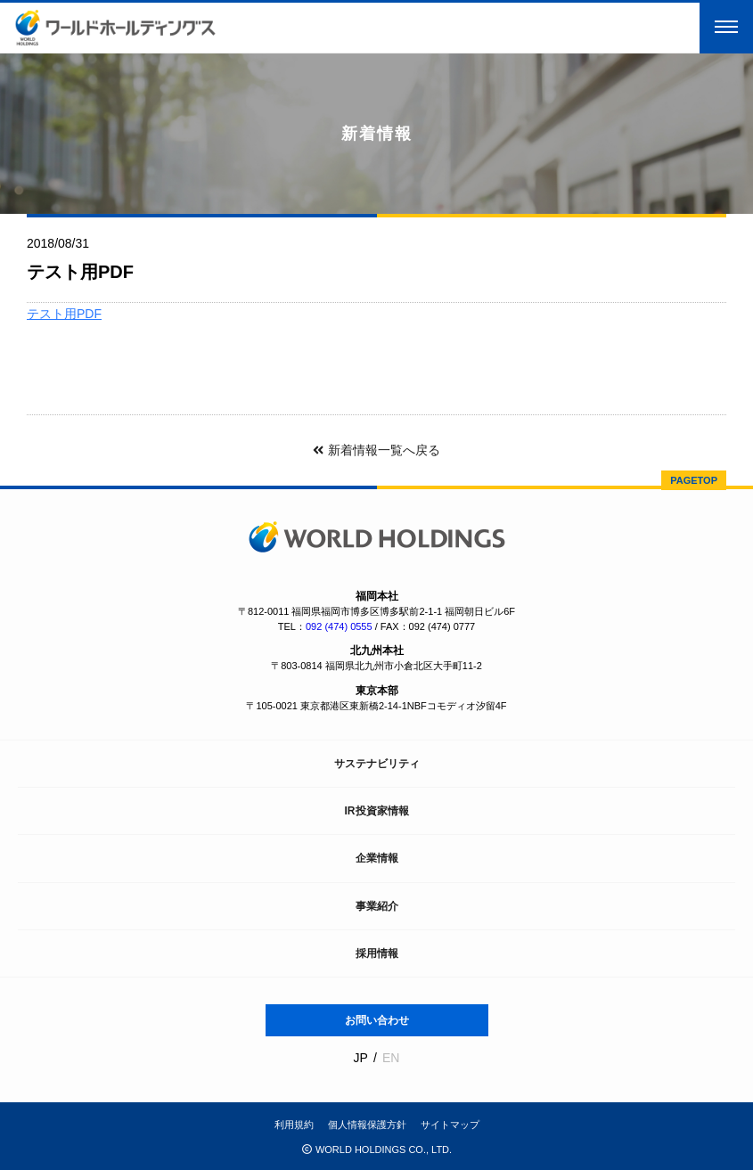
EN (390, 1058)
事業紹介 (377, 906)
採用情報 (377, 953)
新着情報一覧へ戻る (376, 450)
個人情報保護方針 (367, 1124)
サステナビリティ (377, 763)
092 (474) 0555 (339, 626)
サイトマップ (450, 1124)
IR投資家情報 (377, 811)
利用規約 (294, 1124)
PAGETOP (693, 480)
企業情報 (377, 858)
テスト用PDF (64, 314)
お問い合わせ (377, 1020)
